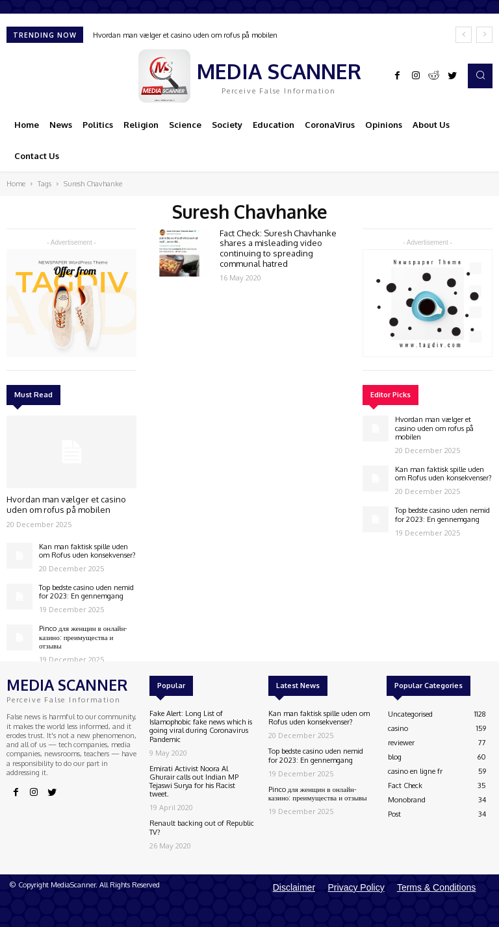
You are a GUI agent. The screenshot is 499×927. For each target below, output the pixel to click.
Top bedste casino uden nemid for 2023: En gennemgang (86, 591)
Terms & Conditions (436, 887)
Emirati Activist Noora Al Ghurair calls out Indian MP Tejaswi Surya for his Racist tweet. (193, 781)
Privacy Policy (356, 887)
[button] (480, 76)
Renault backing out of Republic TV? (201, 827)
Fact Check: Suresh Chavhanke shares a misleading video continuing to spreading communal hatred (278, 248)
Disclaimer (294, 887)
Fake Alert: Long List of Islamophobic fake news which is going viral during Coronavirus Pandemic (200, 726)
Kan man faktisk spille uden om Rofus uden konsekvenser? (87, 551)
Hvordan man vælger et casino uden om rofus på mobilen (185, 35)
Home (15, 183)
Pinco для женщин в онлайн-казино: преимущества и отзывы (83, 637)
